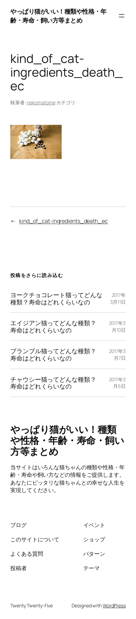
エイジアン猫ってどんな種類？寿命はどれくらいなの (53, 326)
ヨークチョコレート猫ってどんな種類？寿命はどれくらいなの (56, 298)
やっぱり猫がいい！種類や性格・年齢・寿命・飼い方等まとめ (58, 15)
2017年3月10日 (117, 326)
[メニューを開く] (122, 16)
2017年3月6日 (117, 383)
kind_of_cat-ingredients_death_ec (63, 221)
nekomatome (41, 102)
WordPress (114, 605)
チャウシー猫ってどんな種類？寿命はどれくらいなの (53, 383)
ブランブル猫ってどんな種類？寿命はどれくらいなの (53, 354)
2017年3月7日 (117, 354)
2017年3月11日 (118, 298)
